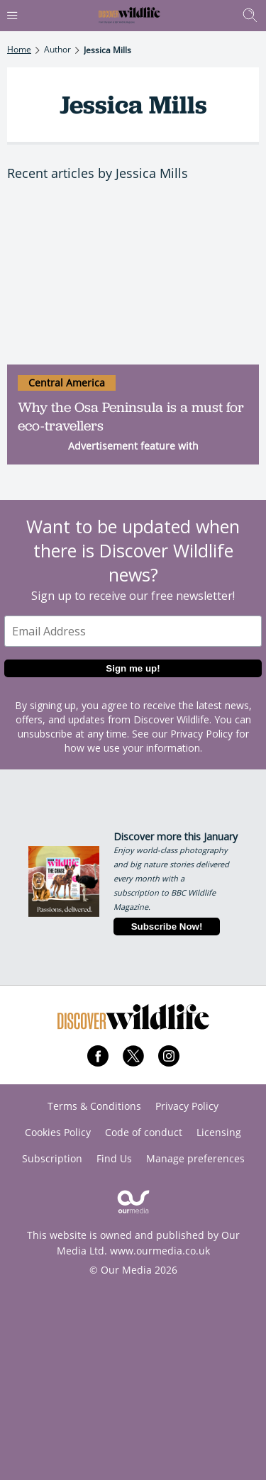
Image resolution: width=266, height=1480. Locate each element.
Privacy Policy (201, 733)
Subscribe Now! (167, 926)
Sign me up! (133, 668)
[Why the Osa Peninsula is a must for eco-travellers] (133, 281)
